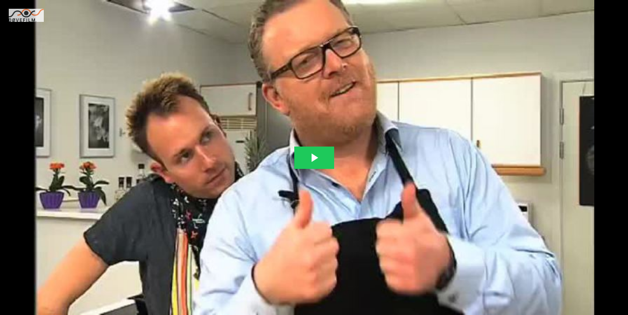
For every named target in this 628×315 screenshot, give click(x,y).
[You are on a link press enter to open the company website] (26, 15)
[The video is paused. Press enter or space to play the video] (314, 158)
